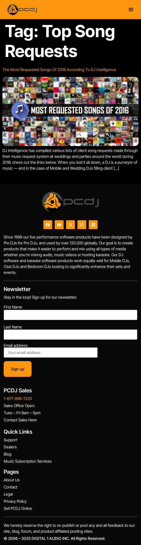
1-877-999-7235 (18, 398)
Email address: (51, 350)
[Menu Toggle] (131, 9)
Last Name (13, 327)
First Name (13, 307)
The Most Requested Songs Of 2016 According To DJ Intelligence (59, 69)
